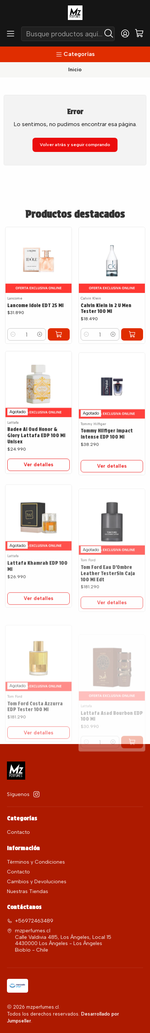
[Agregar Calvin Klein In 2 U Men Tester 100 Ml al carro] (132, 334)
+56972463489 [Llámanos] (30, 921)
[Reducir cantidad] (13, 334)
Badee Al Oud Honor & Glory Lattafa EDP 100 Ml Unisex (36, 456)
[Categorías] (75, 54)
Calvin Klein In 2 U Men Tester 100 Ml (106, 308)
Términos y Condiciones (36, 862)
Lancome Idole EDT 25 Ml (35, 305)
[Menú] (10, 34)
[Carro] (139, 34)
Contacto (18, 832)
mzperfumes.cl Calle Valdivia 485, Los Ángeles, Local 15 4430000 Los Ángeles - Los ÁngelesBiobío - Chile (59, 940)
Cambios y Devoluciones (36, 882)
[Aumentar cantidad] (40, 334)
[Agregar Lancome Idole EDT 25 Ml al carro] (59, 334)
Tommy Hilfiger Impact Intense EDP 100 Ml (107, 463)
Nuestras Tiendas (27, 891)
